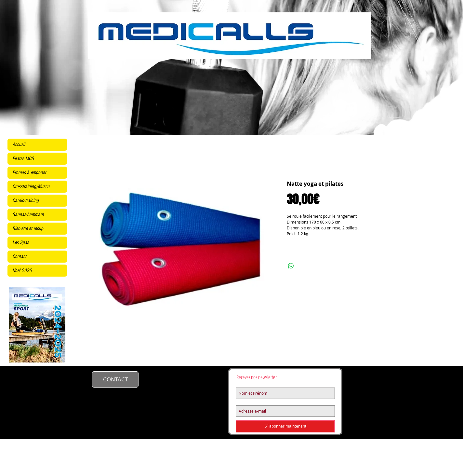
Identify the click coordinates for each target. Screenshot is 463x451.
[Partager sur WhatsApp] (291, 266)
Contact (19, 256)
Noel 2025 (22, 270)
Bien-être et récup (27, 228)
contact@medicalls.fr (175, 378)
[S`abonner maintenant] (285, 426)
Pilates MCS (23, 158)
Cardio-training (25, 200)
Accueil (18, 144)
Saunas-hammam (28, 214)
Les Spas (20, 242)
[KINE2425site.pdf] (37, 325)
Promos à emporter (29, 172)
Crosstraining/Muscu (30, 186)
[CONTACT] (115, 379)
